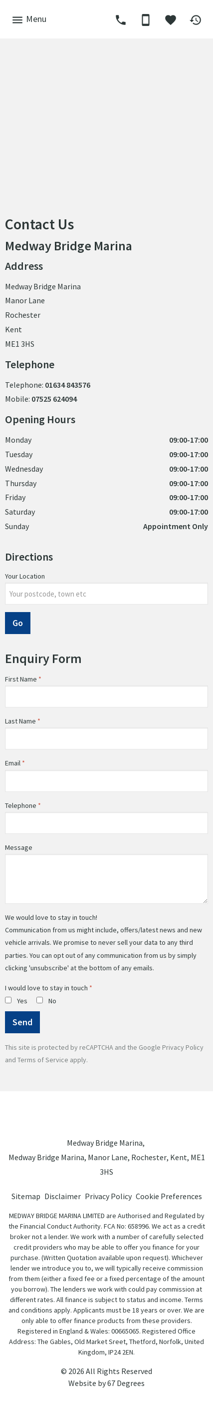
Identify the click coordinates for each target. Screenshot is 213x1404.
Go (17, 623)
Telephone (20, 805)
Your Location (25, 576)
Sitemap (25, 1196)
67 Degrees (126, 1383)
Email (12, 762)
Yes (16, 1000)
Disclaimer (62, 1196)
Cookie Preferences (169, 1196)
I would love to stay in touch (46, 987)
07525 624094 (54, 399)
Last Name (20, 720)
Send (22, 1022)
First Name (21, 679)
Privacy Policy (183, 1047)
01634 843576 (67, 385)
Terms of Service (42, 1059)
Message (18, 847)
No (46, 1000)
